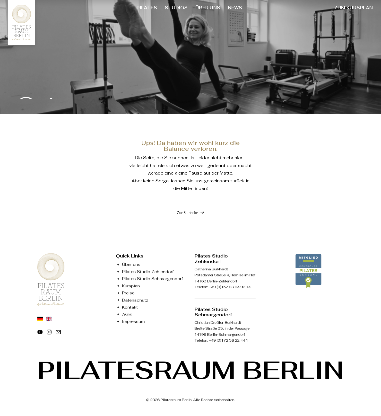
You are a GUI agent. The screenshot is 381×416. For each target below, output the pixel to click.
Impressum (133, 321)
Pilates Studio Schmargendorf (152, 278)
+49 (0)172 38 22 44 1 (228, 340)
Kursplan (131, 285)
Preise (128, 292)
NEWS (235, 7)
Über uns (131, 264)
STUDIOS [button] (176, 7)
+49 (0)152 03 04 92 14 (230, 287)
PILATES (147, 7)
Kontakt (130, 307)
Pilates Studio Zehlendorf (147, 271)
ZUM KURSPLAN (353, 7)
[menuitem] (146, 8)
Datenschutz (135, 299)
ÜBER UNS (207, 7)
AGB (126, 314)
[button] (190, 212)
